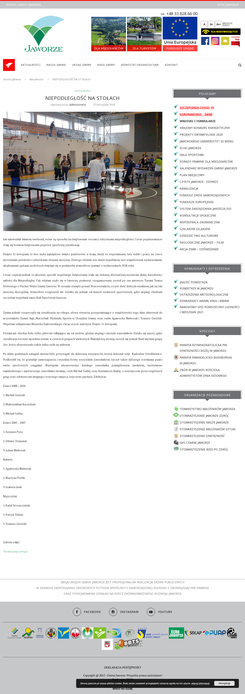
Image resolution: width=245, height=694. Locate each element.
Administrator (77, 104)
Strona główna (12, 79)
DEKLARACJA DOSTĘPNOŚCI (122, 667)
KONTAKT (171, 65)
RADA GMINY (106, 65)
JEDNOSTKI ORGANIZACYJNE (140, 65)
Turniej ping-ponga (15, 551)
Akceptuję (224, 683)
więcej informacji (200, 683)
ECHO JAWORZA (228, 5)
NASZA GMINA (56, 65)
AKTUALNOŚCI (30, 65)
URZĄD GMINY (81, 65)
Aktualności (36, 79)
